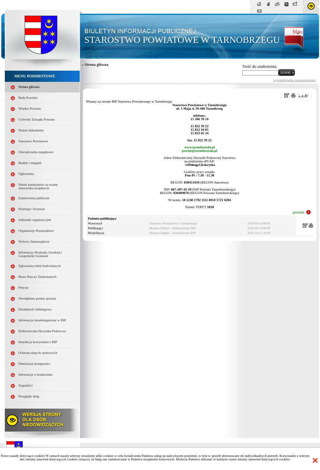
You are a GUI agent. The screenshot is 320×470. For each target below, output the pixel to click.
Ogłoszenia (26, 174)
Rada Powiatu (28, 97)
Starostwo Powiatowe (33, 141)
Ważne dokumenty (31, 130)
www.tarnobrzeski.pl (199, 147)
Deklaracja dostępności (34, 363)
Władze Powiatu (30, 108)
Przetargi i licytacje (32, 209)
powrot (299, 212)
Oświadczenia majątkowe (36, 152)
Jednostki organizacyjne (35, 220)
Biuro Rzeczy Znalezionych (38, 276)
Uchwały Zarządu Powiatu (37, 119)
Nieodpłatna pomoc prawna (37, 298)
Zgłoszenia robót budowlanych (40, 266)
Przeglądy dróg (29, 396)
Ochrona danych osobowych (38, 353)
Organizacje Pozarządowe (36, 230)
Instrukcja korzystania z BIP (38, 342)
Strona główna (29, 87)
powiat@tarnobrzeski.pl (199, 151)
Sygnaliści (26, 385)
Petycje (23, 287)
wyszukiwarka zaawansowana (294, 80)
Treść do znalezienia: (259, 66)
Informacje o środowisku (36, 374)
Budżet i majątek (30, 163)
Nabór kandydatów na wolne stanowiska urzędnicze (38, 186)
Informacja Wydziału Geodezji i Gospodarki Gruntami (40, 254)
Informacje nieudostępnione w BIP (42, 320)
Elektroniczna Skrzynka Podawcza (42, 331)
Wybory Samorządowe (34, 241)
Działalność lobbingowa (35, 309)
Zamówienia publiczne (34, 198)
